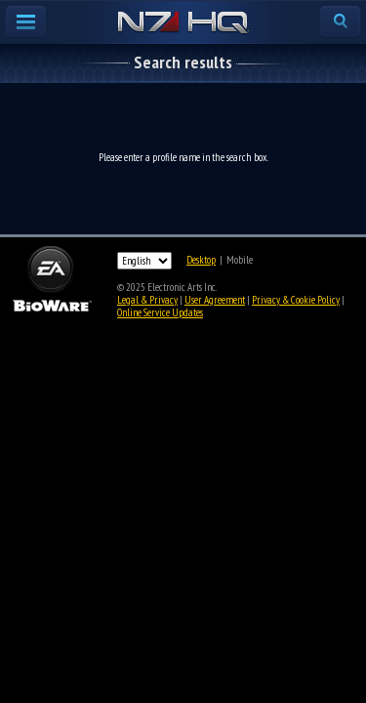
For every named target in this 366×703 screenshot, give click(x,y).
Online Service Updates (160, 312)
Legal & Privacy (147, 300)
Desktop (201, 260)
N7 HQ (183, 23)
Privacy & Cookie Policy (296, 300)
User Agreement (214, 300)
